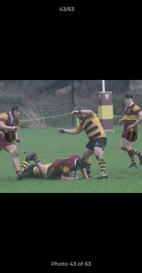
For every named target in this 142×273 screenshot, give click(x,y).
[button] (114, 11)
